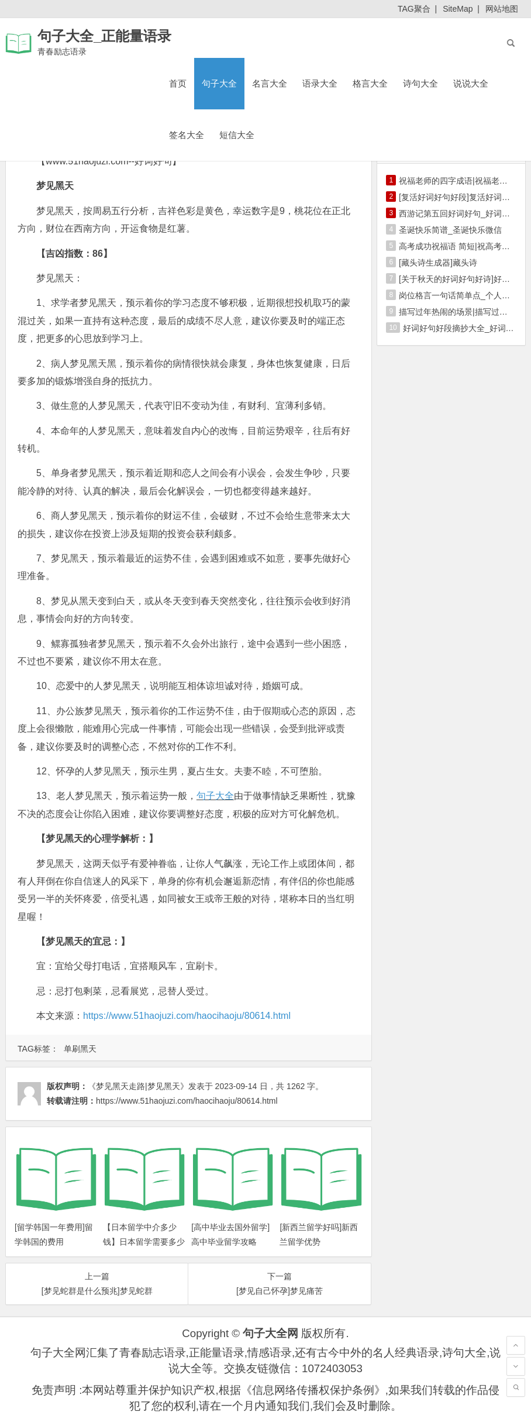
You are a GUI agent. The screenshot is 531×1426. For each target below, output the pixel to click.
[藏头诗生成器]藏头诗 (438, 262)
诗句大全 (420, 83)
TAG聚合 (414, 8)
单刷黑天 (80, 1048)
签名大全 (186, 135)
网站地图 (501, 8)
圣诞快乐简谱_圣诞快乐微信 (450, 230)
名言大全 (269, 83)
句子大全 (219, 83)
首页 (178, 83)
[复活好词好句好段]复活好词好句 (458, 197)
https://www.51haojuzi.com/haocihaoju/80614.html (187, 1016)
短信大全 (236, 135)
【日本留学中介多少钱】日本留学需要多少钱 (144, 1241)
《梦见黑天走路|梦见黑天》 (138, 1086)
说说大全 (470, 83)
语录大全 (319, 83)
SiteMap (458, 8)
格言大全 (370, 83)
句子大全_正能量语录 (104, 36)
